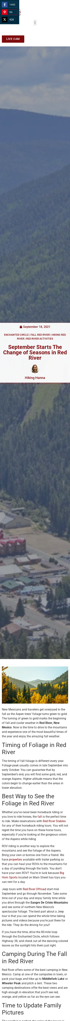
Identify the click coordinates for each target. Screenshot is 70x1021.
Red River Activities (39, 338)
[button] (35, 23)
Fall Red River (40, 334)
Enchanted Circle (16, 334)
